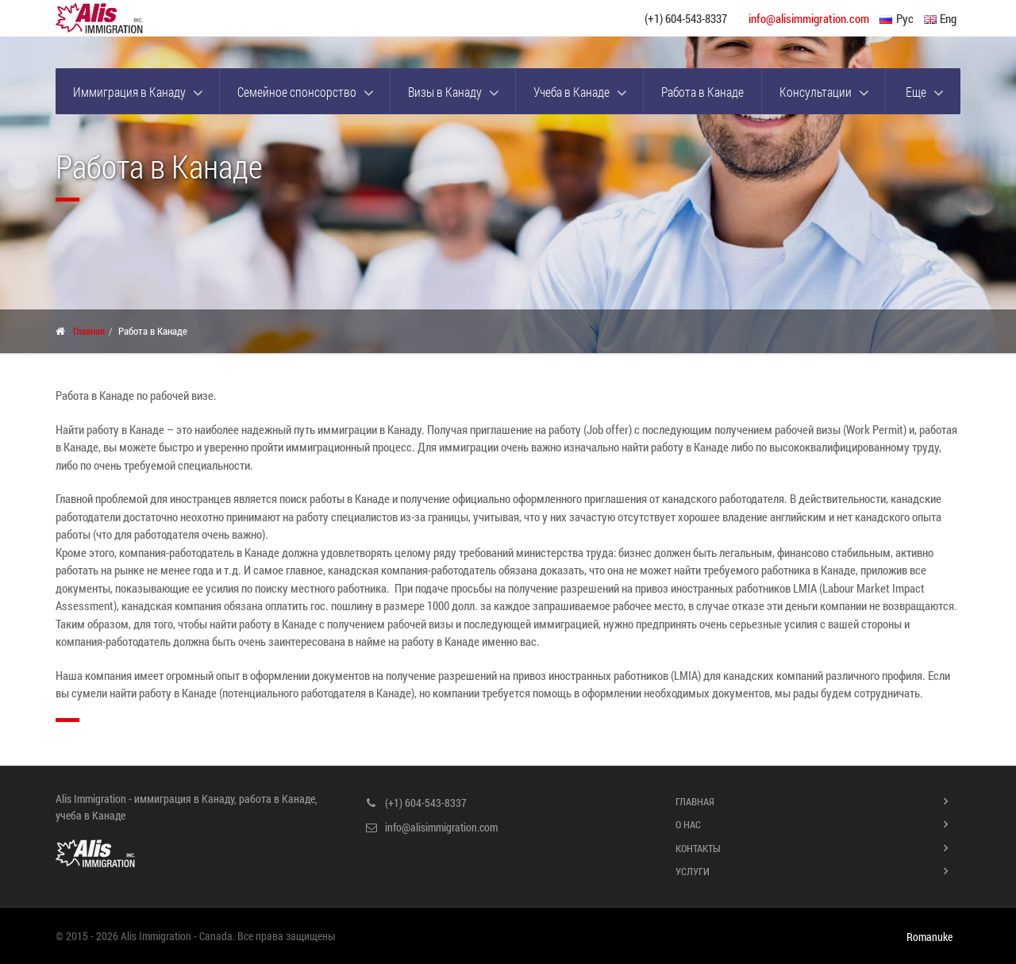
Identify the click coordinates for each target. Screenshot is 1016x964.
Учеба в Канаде (571, 91)
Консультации (815, 91)
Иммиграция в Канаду (129, 91)
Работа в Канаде (702, 91)
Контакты (698, 848)
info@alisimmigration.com (809, 18)
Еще (916, 91)
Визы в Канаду (445, 91)
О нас (688, 824)
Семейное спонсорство (296, 91)
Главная (89, 331)
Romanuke (929, 937)
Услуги (692, 871)
